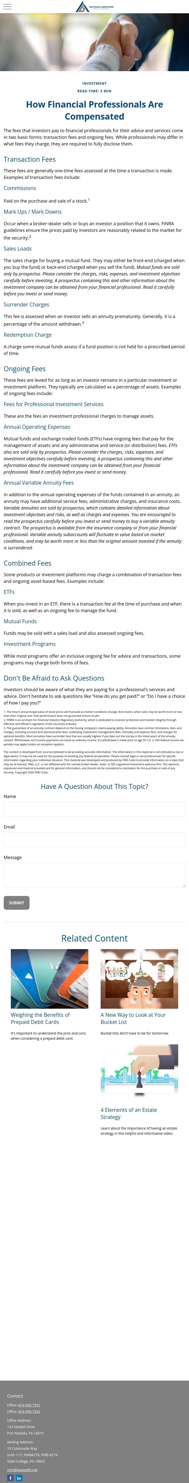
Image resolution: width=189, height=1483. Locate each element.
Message (13, 857)
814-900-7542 (29, 1411)
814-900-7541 (29, 1405)
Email (9, 827)
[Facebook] (10, 1478)
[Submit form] (17, 903)
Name (10, 796)
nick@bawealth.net (22, 1469)
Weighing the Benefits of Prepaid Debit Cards (40, 1018)
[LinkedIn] (19, 1478)
